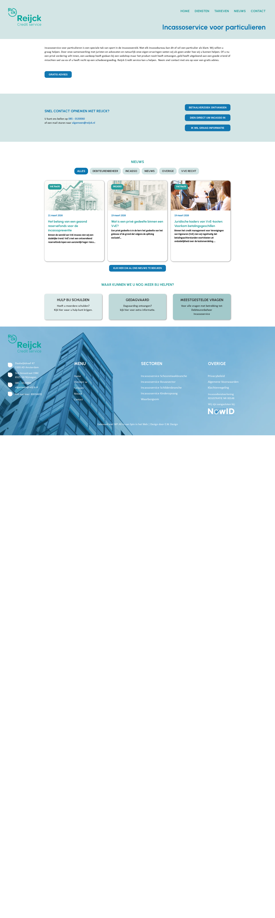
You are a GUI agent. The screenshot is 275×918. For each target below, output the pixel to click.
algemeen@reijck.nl (26, 387)
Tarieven (221, 11)
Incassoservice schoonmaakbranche (164, 376)
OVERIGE (169, 171)
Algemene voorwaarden (223, 382)
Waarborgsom (150, 400)
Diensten (202, 11)
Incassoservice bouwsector (158, 382)
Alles (80, 171)
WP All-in (119, 425)
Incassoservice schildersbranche (161, 388)
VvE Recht (189, 171)
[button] (86, 383)
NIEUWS (150, 171)
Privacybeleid (216, 376)
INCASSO (131, 171)
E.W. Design (171, 425)
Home (185, 11)
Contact (258, 11)
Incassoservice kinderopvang (159, 394)
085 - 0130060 (23, 383)
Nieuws (240, 11)
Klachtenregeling (218, 388)
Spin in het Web (139, 425)
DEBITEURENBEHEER (105, 171)
